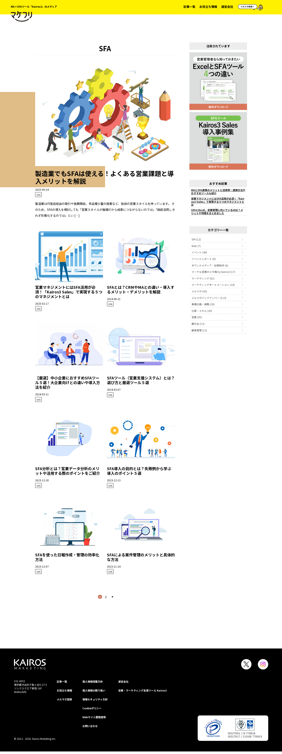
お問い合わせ (90, 726)
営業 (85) (197, 317)
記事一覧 (189, 6)
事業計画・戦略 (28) (203, 304)
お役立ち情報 (208, 6)
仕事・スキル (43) (202, 310)
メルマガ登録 (64, 699)
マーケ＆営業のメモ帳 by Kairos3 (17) (213, 272)
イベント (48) (199, 252)
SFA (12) (196, 239)
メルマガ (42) (199, 291)
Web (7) (196, 246)
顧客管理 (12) (199, 330)
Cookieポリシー (91, 708)
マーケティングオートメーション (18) (213, 284)
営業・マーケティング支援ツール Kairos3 (142, 690)
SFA (38, 194)
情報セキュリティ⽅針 (95, 699)
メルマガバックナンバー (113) (209, 298)
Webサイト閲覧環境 (94, 717)
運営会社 (227, 6)
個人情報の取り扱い (93, 690)
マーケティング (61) (203, 278)
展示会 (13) (198, 323)
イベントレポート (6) (204, 259)
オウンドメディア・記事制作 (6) (210, 265)
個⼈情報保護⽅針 (92, 681)
